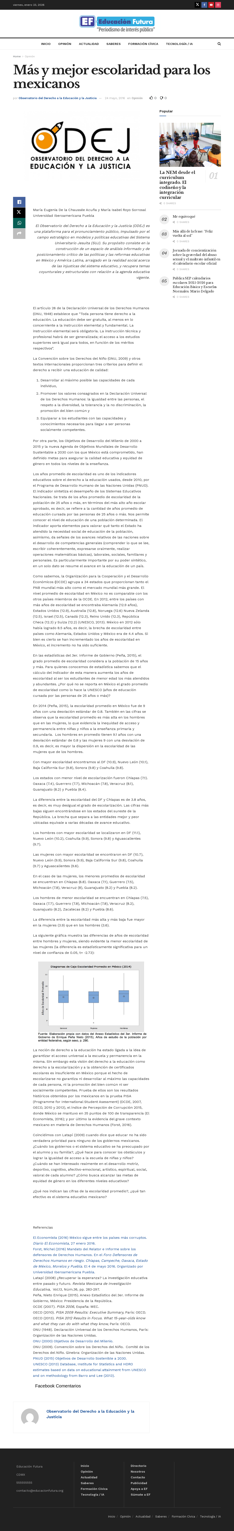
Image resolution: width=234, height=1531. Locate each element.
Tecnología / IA (179, 44)
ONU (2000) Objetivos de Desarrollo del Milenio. (73, 1341)
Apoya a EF (139, 1489)
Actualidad (89, 44)
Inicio (46, 44)
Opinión (64, 44)
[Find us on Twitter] (197, 5)
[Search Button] (219, 43)
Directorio (138, 1466)
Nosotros (138, 1471)
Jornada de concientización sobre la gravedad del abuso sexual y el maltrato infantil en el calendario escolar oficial (196, 256)
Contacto (138, 1477)
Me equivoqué (184, 217)
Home (17, 56)
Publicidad (139, 1483)
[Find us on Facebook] (204, 5)
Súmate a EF (141, 1494)
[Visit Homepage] (117, 23)
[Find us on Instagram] (218, 5)
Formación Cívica (143, 44)
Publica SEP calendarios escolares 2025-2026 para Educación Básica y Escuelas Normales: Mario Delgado (195, 284)
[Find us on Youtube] (211, 5)
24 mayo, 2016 (115, 98)
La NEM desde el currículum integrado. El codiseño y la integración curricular (177, 185)
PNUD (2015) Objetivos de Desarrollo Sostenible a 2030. (80, 1358)
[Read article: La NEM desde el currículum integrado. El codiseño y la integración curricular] (190, 145)
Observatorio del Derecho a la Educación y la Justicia (58, 98)
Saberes (113, 44)
